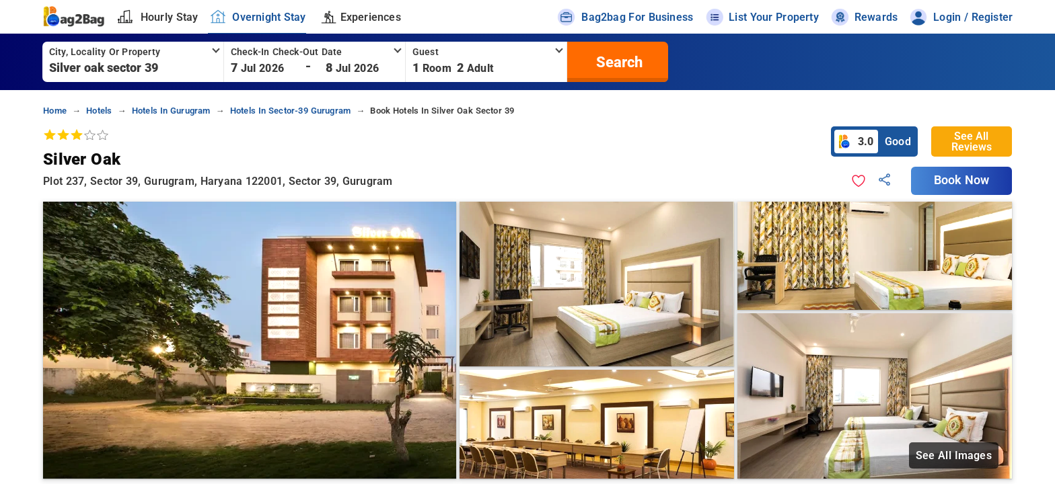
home (55, 111)
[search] (617, 62)
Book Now (961, 180)
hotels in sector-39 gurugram (290, 111)
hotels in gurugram (171, 111)
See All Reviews (971, 141)
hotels (99, 111)
